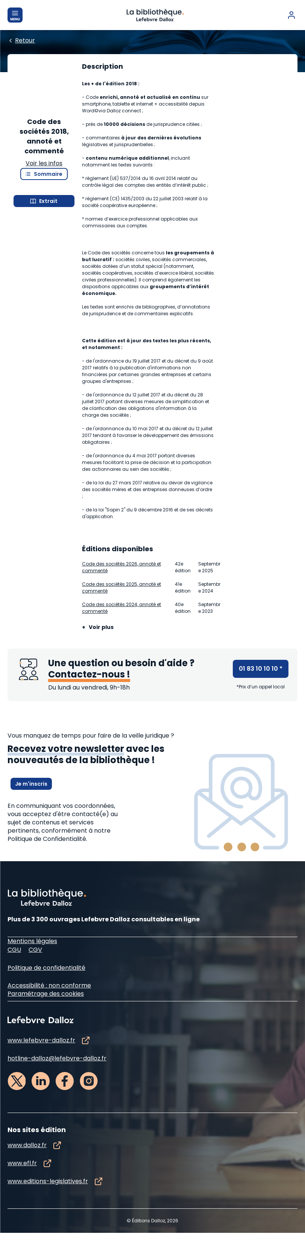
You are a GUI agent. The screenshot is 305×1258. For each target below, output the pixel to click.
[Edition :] (141, 97)
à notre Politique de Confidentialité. (59, 933)
